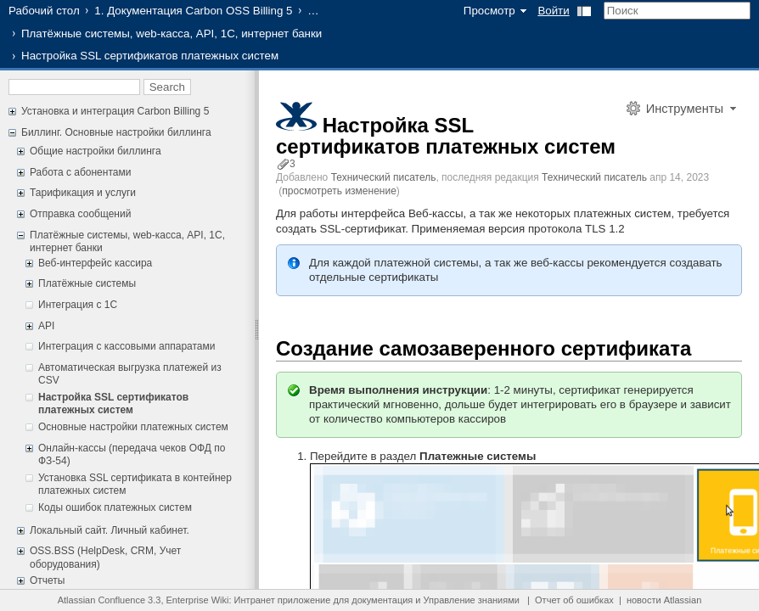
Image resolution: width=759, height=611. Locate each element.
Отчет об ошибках (574, 600)
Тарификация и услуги (83, 193)
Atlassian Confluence (101, 600)
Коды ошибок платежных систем (115, 507)
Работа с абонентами (80, 172)
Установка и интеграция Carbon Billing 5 (115, 111)
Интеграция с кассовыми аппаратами (126, 346)
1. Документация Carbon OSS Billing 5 (193, 10)
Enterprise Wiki (197, 600)
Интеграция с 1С (77, 305)
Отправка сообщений (80, 214)
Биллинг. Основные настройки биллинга (116, 132)
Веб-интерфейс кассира (95, 263)
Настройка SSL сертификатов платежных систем (113, 404)
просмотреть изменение (339, 191)
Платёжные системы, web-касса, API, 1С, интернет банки (171, 33)
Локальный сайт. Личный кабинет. (109, 530)
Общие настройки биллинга (95, 151)
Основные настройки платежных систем (133, 427)
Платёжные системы (87, 283)
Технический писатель (383, 177)
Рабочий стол (44, 10)
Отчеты (47, 580)
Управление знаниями (472, 600)
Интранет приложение (282, 600)
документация (382, 600)
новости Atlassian (664, 600)
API (46, 326)
